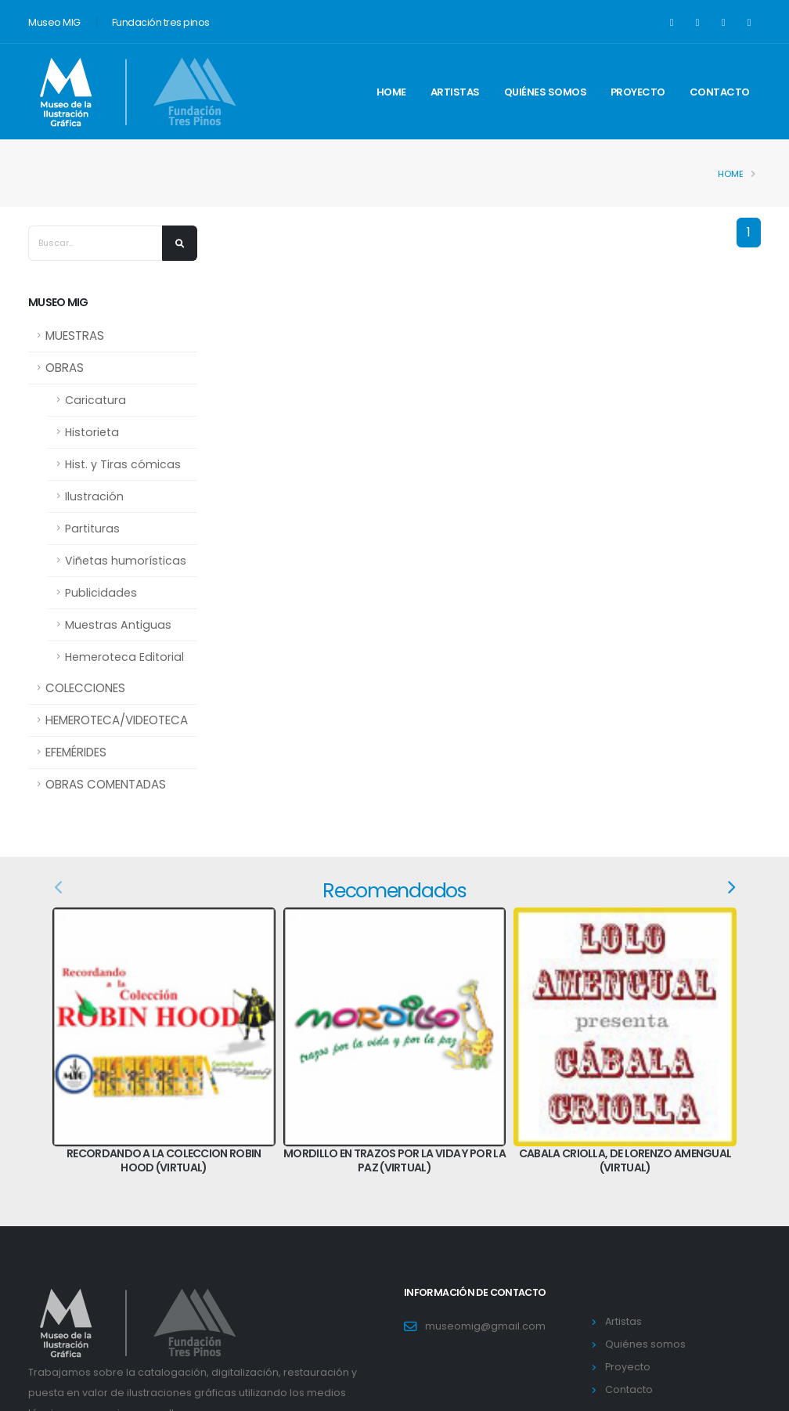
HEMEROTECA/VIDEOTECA (116, 720)
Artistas (455, 92)
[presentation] (59, 888)
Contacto (720, 92)
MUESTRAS (74, 335)
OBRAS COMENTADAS (105, 784)
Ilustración (94, 496)
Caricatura (95, 400)
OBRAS (64, 367)
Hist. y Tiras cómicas (123, 464)
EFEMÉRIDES (75, 752)
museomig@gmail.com (485, 1326)
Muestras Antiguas (118, 625)
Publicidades (101, 593)
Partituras (92, 528)
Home (391, 92)
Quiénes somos (545, 92)
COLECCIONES (85, 688)
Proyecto (638, 92)
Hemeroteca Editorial (124, 657)
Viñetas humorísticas (125, 560)
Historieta (92, 432)
